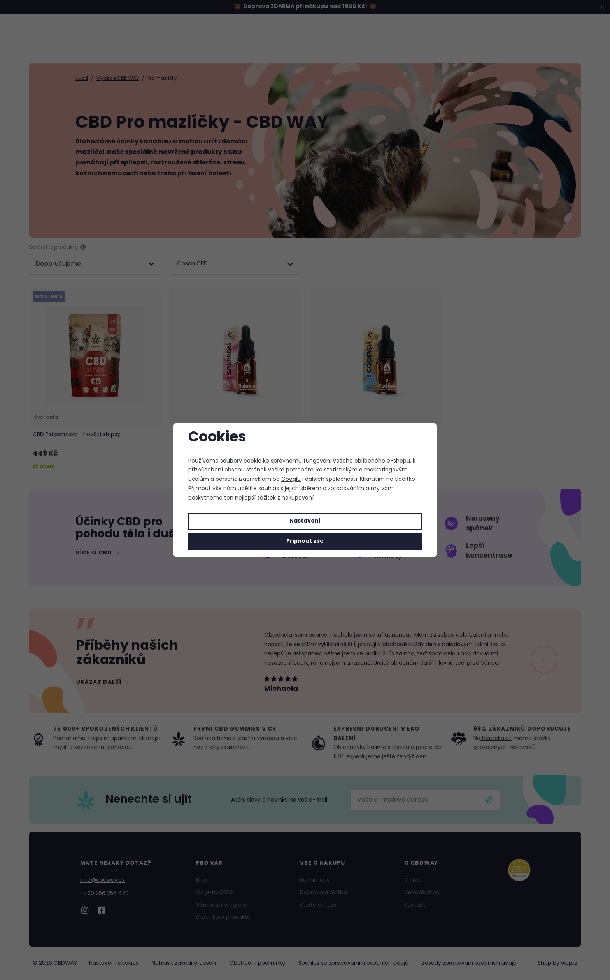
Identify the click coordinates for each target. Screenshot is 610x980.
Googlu (291, 479)
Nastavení (305, 521)
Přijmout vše (305, 541)
